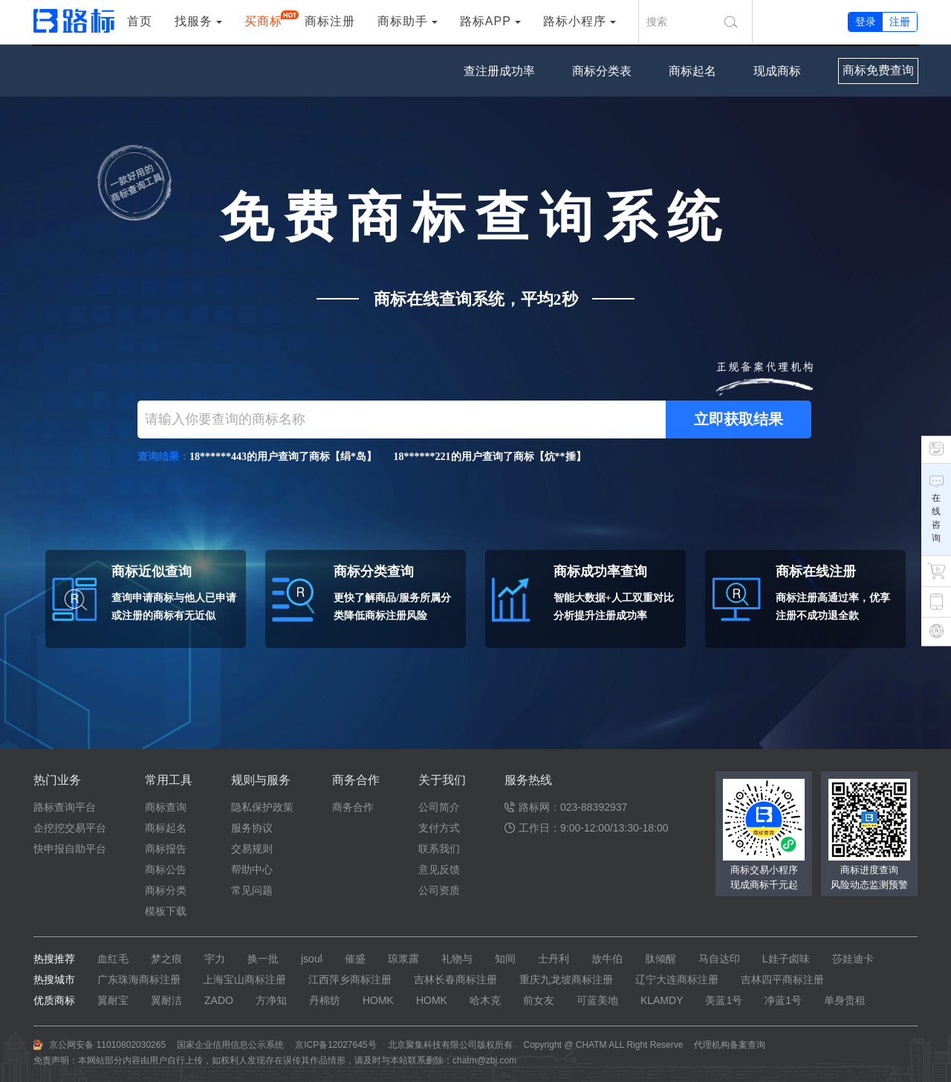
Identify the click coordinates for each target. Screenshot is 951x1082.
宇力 (214, 959)
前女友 (538, 1000)
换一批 (263, 959)
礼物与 (457, 959)
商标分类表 (602, 71)
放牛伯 (607, 959)
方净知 (271, 1000)
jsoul (311, 959)
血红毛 (113, 959)
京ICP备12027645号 (335, 1045)
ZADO (218, 1000)
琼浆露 (403, 959)
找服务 (193, 21)
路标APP (485, 21)
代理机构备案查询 (729, 1045)
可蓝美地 (597, 1000)
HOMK (378, 1000)
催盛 (355, 959)
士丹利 (553, 959)
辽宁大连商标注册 (676, 979)
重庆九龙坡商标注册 (566, 979)
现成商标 (777, 71)
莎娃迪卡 (853, 959)
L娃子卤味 (786, 959)
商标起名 (692, 71)
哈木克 (485, 1000)
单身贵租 (845, 1000)
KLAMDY (662, 1000)
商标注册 (330, 21)
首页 (139, 21)
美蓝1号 (723, 1000)
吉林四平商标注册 (782, 979)
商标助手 (402, 21)
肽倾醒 (660, 959)
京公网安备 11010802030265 (107, 1045)
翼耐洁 (166, 1000)
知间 (505, 959)
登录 (865, 21)
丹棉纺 (324, 1000)
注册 (899, 21)
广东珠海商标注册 (139, 979)
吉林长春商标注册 (455, 979)
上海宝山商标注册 (244, 979)
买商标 (263, 20)
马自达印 (719, 959)
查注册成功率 (499, 71)
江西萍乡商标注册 (350, 979)
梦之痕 (166, 959)
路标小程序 (574, 21)
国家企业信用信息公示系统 (230, 1045)
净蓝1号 (783, 1000)
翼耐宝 (113, 1000)
